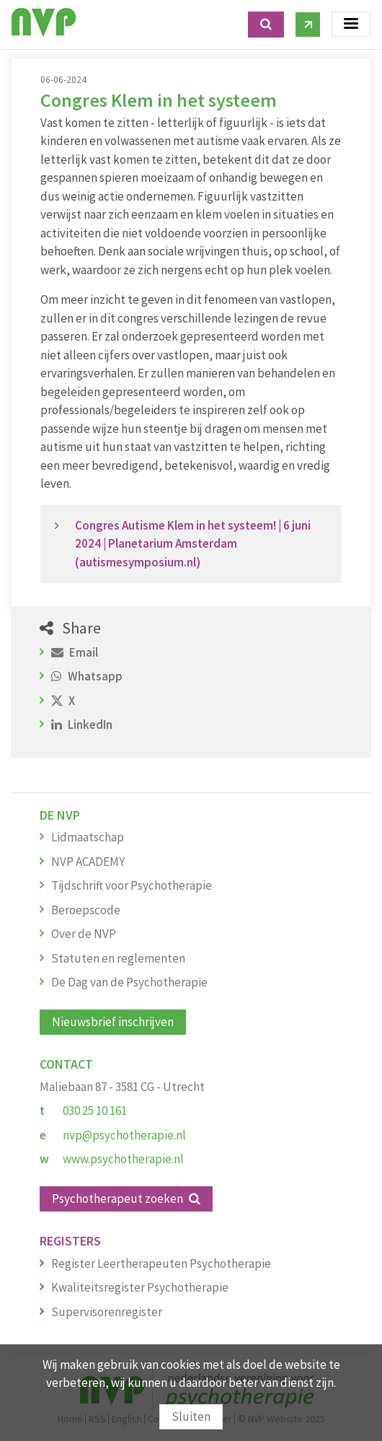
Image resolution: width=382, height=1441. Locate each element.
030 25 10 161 (95, 1110)
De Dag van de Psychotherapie (129, 982)
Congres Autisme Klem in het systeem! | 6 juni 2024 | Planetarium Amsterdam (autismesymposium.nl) (193, 543)
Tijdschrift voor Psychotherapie (131, 885)
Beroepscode (85, 910)
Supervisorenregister (106, 1312)
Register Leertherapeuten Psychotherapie (161, 1263)
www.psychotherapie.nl (123, 1159)
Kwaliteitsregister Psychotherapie (139, 1287)
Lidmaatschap (87, 837)
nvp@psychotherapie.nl (124, 1135)
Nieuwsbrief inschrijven (113, 1022)
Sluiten (191, 1416)
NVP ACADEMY (88, 862)
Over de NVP (83, 934)
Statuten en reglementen (118, 958)
